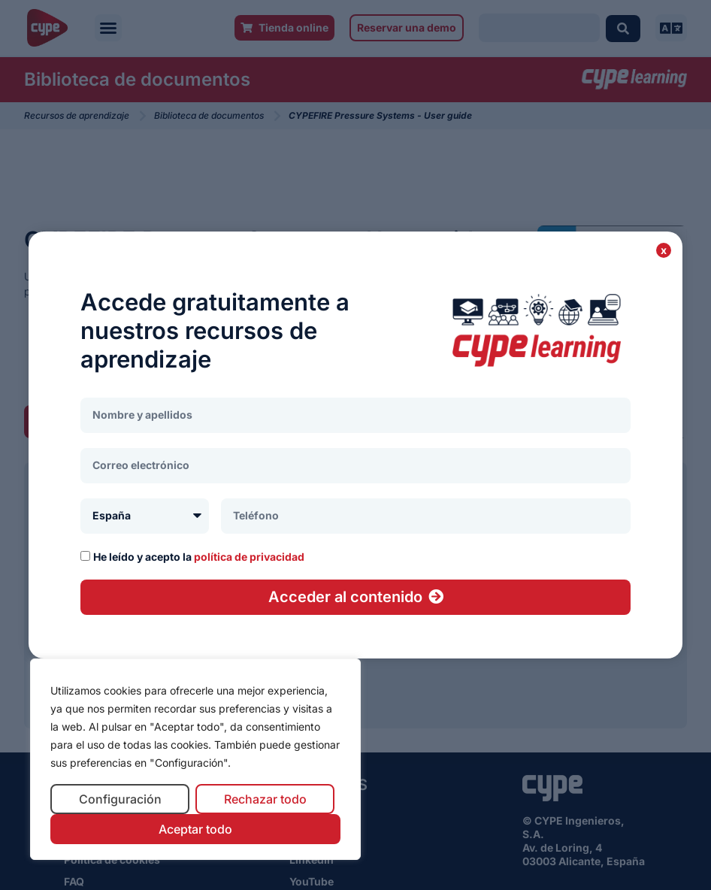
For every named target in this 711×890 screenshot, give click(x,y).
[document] (355, 445)
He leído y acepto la (198, 556)
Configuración (120, 799)
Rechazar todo (265, 799)
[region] (195, 759)
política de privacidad (249, 556)
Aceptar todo (195, 829)
